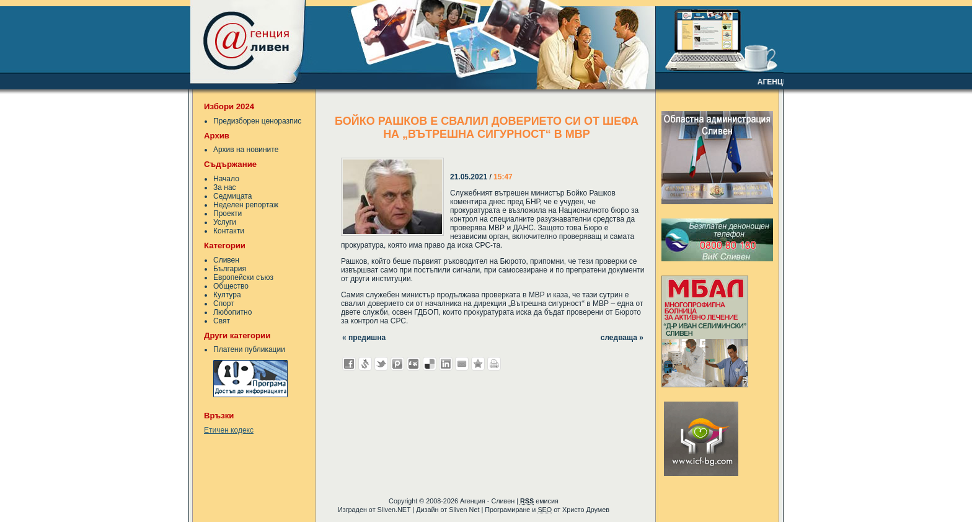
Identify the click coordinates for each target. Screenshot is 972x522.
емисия (539, 501)
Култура (227, 294)
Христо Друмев (585, 509)
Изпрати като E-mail (462, 364)
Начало (226, 178)
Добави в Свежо (365, 364)
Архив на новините (245, 149)
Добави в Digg (413, 364)
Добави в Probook (397, 364)
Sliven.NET (394, 509)
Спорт (223, 303)
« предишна (364, 337)
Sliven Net (464, 509)
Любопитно (232, 312)
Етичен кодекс (229, 430)
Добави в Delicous (429, 364)
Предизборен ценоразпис (257, 121)
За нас (224, 187)
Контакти (228, 231)
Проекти (227, 213)
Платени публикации (249, 349)
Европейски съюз (243, 277)
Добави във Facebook (349, 364)
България (229, 268)
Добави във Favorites (478, 364)
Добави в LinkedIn (446, 364)
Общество (231, 286)
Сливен (226, 260)
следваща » (622, 337)
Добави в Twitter (381, 364)
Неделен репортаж (245, 204)
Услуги (224, 222)
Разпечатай (494, 364)
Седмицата (232, 196)
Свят (221, 321)
